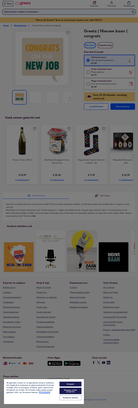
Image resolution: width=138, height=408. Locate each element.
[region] (44, 391)
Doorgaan (70, 384)
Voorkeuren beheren (70, 398)
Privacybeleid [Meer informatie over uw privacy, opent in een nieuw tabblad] (44, 392)
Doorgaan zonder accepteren (70, 391)
